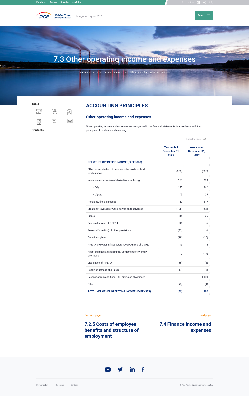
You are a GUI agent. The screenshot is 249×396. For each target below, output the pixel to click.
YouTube (76, 2)
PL (183, 2)
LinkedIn (64, 2)
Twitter (53, 2)
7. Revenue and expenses (109, 72)
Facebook (41, 2)
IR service (59, 385)
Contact (74, 385)
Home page (84, 72)
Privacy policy (42, 385)
